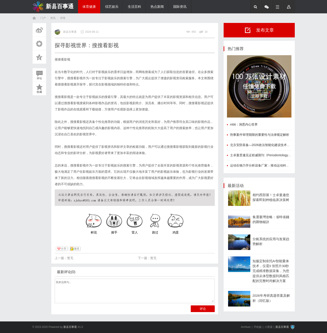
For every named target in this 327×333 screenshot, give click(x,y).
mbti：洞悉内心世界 (244, 124)
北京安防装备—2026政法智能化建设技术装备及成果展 (267, 145)
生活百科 (134, 6)
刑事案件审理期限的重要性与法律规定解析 (259, 134)
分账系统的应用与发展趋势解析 (271, 241)
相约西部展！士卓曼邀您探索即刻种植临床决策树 (271, 197)
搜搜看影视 (62, 59)
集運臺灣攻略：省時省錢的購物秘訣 (271, 219)
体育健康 (89, 6)
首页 (34, 18)
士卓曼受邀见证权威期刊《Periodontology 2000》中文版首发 (272, 155)
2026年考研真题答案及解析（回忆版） (271, 298)
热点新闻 (157, 6)
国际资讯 (180, 6)
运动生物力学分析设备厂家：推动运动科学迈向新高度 (267, 165)
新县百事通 (60, 6)
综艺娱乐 (111, 6)
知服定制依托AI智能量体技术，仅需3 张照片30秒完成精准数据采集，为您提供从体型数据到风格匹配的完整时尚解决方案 (271, 271)
